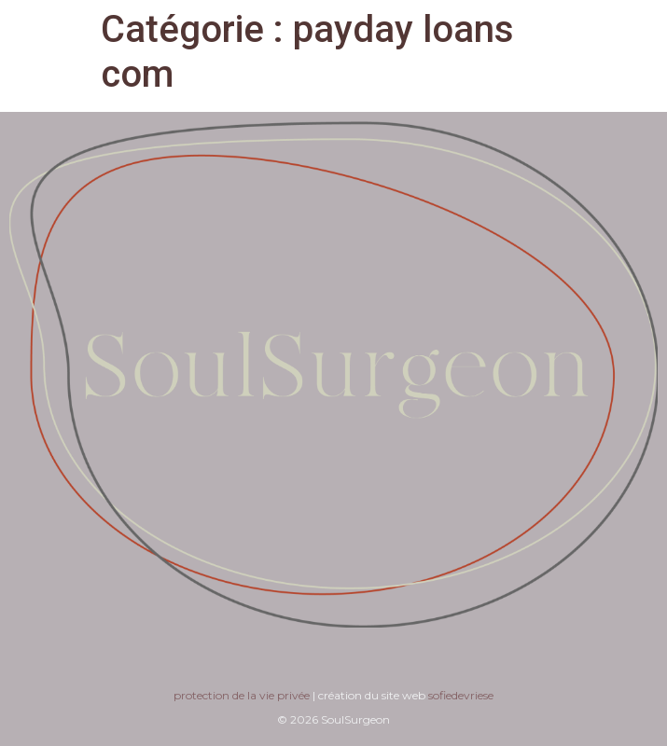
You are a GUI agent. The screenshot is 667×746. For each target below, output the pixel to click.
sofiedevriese (460, 695)
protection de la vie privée (242, 695)
